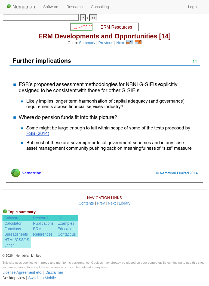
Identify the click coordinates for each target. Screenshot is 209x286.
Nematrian (21, 7)
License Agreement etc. (22, 272)
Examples (65, 223)
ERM (37, 229)
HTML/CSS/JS (16, 240)
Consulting (100, 7)
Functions (12, 229)
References (43, 234)
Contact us (66, 234)
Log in (193, 7)
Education (65, 229)
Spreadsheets (16, 234)
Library (125, 203)
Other (9, 245)
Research (74, 7)
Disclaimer (54, 272)
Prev (101, 203)
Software (50, 7)
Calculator (12, 223)
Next (120, 43)
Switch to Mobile (42, 278)
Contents (86, 203)
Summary (87, 43)
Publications (43, 223)
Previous (106, 43)
